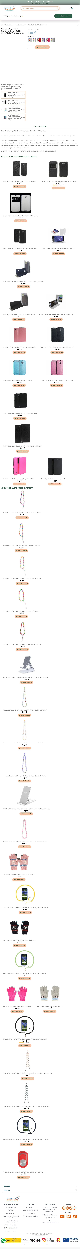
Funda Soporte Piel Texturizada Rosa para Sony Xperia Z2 (19, 347)
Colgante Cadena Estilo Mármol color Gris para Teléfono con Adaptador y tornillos (26, 1106)
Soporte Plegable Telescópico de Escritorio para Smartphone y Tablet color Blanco (26, 677)
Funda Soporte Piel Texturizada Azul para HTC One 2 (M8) (19, 380)
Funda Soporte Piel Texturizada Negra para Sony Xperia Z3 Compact (22, 446)
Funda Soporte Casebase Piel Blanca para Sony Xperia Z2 (58, 248)
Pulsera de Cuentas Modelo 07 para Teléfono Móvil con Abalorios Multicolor (24, 776)
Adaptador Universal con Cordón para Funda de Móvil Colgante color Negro (25, 1039)
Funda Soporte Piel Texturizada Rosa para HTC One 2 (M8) (56, 380)
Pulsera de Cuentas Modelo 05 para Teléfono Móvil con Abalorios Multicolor (24, 710)
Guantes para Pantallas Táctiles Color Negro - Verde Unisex (19, 940)
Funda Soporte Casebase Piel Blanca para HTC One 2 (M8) (56, 314)
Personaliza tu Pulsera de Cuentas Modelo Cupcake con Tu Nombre (22, 578)
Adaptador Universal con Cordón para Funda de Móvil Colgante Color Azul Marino (26, 1139)
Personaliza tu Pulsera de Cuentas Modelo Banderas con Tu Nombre (22, 644)
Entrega (7, 1186)
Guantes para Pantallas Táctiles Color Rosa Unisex (17, 1006)
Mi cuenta (30, 1204)
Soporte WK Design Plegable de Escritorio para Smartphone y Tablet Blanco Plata (26, 809)
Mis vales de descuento (30, 1210)
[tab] (40, 1186)
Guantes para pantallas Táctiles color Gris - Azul (49, 1006)
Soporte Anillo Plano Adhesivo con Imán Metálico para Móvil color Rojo (23, 1172)
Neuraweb (37, 1244)
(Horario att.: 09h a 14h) (50, 1215)
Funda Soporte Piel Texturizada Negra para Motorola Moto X (20, 248)
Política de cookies (11, 1225)
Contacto (11, 1210)
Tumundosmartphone (11, 1204)
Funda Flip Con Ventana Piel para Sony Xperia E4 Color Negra (58, 181)
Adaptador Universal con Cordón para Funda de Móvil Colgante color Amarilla (25, 907)
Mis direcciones (30, 1213)
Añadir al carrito (42, 47)
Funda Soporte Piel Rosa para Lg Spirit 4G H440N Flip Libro (19, 479)
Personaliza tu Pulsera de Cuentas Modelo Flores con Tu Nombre (21, 545)
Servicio (7, 1190)
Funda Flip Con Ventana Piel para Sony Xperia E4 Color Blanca (20, 216)
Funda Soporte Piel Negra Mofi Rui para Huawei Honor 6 (19, 314)
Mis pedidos (30, 1207)
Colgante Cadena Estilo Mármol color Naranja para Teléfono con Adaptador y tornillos (27, 1073)
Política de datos (10, 1231)
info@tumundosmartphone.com (49, 1221)
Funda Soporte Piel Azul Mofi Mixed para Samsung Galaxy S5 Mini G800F (23, 281)
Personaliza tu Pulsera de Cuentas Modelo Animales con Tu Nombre (22, 512)
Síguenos (69, 1204)
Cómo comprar (11, 1213)
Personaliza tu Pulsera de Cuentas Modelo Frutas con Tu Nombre (21, 611)
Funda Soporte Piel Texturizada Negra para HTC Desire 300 (19, 181)
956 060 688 (50, 1218)
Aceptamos (69, 1212)
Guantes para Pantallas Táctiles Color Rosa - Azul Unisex (19, 874)
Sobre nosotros (11, 1207)
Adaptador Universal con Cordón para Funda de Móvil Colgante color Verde (24, 973)
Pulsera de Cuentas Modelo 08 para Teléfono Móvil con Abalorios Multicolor (24, 841)
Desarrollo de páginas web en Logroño (48, 1244)
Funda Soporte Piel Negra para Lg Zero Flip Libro (55, 479)
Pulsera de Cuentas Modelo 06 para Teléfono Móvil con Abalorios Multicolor (24, 743)
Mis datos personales (30, 1216)
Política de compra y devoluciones (11, 1221)
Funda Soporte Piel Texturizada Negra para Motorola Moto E (20, 413)
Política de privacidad (11, 1228)
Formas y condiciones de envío (11, 1216)
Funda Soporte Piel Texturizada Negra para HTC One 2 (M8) (57, 347)
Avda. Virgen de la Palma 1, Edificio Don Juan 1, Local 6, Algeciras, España (50, 1209)
